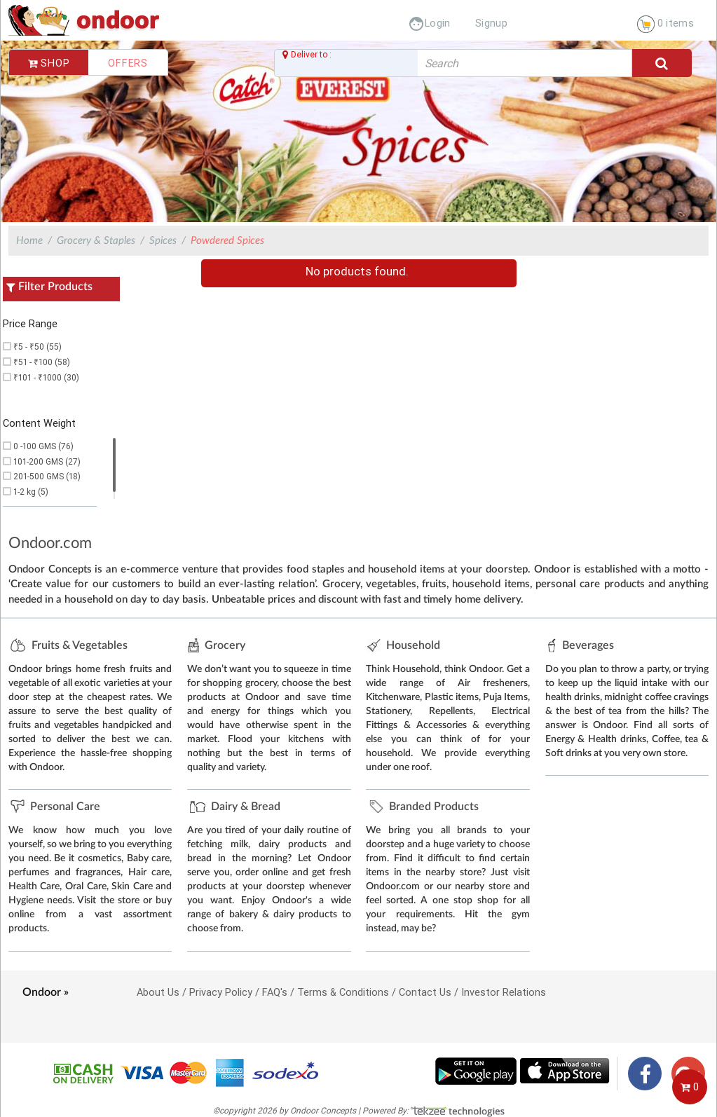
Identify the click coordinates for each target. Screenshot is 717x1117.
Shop (49, 62)
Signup (491, 22)
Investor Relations (503, 992)
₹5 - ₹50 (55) (37, 346)
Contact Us (425, 992)
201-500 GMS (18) (47, 476)
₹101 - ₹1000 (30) (46, 377)
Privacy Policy (220, 992)
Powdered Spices (227, 240)
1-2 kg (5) (30, 491)
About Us (158, 992)
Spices (163, 240)
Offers (128, 62)
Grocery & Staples (96, 240)
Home (29, 240)
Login (429, 22)
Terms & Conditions (343, 992)
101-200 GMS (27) (47, 461)
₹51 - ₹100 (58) (41, 362)
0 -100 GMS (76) (43, 446)
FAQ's (274, 992)
